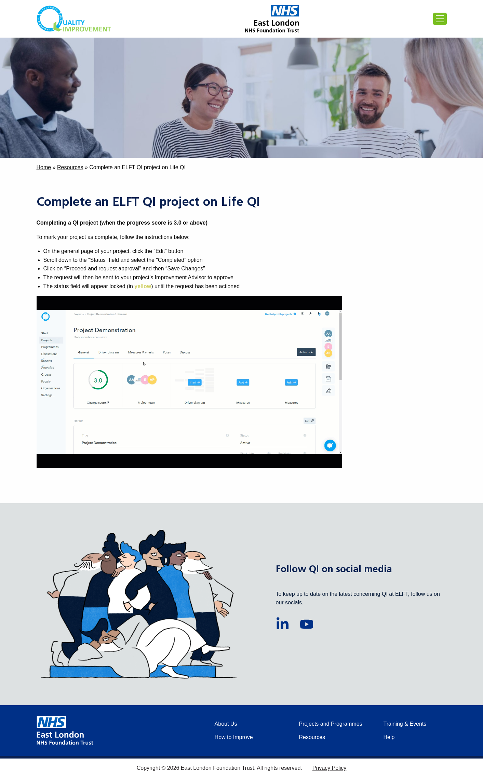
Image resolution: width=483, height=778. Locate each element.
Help (389, 737)
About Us (226, 724)
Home (44, 167)
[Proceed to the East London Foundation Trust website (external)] (272, 18)
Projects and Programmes (330, 724)
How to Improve (234, 737)
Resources (70, 167)
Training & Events (405, 724)
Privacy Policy (329, 768)
